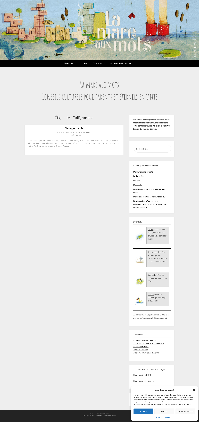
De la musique (139, 176)
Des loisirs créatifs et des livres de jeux (149, 197)
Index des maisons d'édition (144, 340)
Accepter (143, 411)
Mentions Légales (110, 416)
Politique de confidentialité (92, 416)
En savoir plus (99, 63)
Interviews (83, 63)
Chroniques (69, 63)
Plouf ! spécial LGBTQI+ (142, 375)
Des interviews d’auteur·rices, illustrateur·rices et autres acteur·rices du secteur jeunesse (150, 204)
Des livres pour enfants (143, 172)
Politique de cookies (163, 417)
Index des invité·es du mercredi (146, 353)
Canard (151, 294)
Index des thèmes (140, 350)
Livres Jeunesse (74, 135)
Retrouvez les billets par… (121, 63)
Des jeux (137, 180)
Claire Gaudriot (160, 318)
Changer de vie (74, 128)
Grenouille (152, 275)
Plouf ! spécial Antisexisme (143, 381)
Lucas (88, 132)
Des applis (137, 185)
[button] (194, 390)
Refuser (164, 411)
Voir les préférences (185, 411)
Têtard (150, 229)
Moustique (152, 252)
